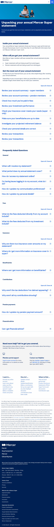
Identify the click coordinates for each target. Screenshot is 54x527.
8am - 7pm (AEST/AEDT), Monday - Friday (12, 470)
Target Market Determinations (9, 512)
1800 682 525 (36, 362)
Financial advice (6, 497)
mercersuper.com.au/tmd (34, 419)
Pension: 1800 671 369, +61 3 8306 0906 (12, 475)
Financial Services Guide (8, 516)
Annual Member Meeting (8, 514)
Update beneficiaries (27, 383)
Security (4, 487)
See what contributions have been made (26, 392)
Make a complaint (8, 391)
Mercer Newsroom (6, 521)
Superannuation (6, 492)
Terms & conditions (7, 482)
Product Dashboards (7, 507)
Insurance (4, 499)
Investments (5, 502)
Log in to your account (9, 360)
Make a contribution (27, 385)
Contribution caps (44, 391)
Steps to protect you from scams (10, 518)
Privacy (4, 485)
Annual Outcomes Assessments (10, 509)
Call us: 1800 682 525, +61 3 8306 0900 (12, 472)
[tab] (27, 90)
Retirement (5, 495)
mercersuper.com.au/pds (18, 417)
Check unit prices (8, 392)
